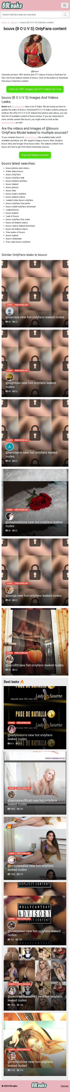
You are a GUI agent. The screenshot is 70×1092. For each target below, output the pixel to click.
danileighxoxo (31, 137)
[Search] (35, 15)
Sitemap (64, 1086)
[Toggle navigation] (64, 5)
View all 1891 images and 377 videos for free (35, 89)
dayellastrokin (18, 106)
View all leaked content (35, 155)
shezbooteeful (8, 122)
